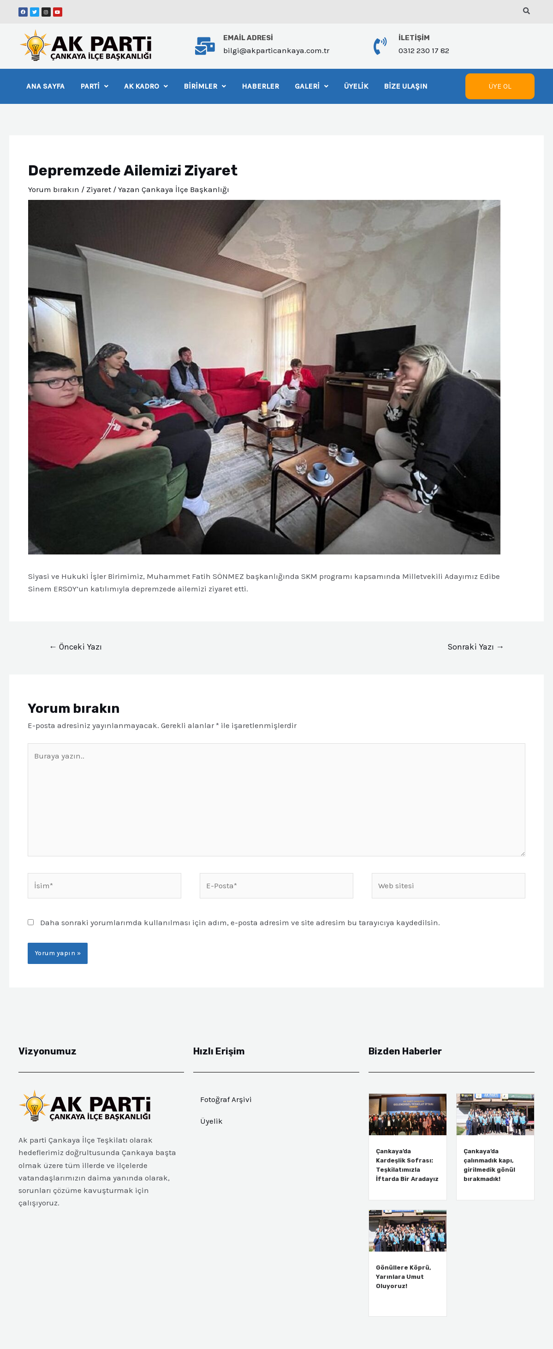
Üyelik (211, 1121)
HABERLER (263, 86)
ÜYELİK (359, 86)
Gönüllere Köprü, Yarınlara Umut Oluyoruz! (403, 1276)
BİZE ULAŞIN (409, 86)
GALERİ (314, 86)
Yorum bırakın (53, 189)
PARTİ (94, 86)
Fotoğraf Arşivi (226, 1099)
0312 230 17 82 (423, 50)
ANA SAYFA (45, 86)
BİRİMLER (206, 86)
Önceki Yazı (75, 647)
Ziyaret (98, 189)
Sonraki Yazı (475, 647)
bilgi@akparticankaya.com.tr (276, 50)
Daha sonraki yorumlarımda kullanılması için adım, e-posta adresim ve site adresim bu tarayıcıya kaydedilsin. (240, 922)
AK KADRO (147, 86)
